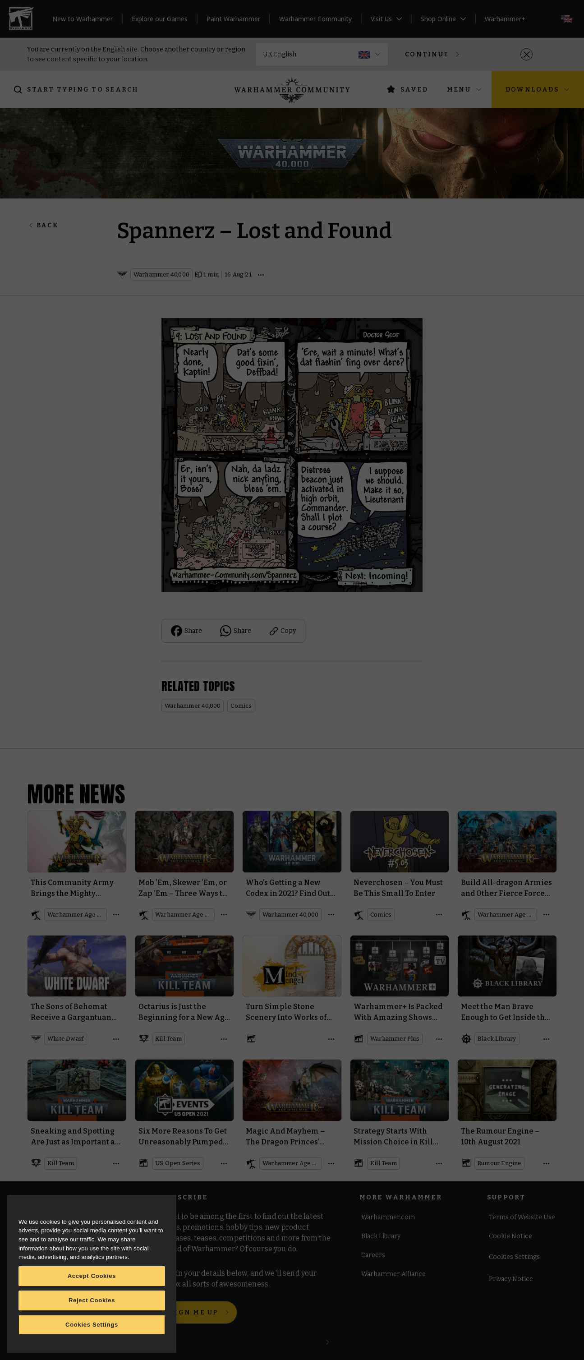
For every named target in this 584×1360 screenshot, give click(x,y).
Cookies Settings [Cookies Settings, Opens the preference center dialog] (91, 1324)
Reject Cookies (92, 1300)
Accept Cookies (92, 1275)
